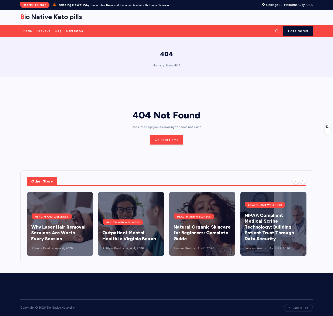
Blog (58, 31)
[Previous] (296, 181)
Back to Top (298, 307)
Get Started (298, 31)
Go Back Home (167, 140)
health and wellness (52, 216)
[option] (60, 224)
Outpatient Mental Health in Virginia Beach (129, 236)
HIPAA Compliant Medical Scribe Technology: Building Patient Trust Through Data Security (269, 227)
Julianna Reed (40, 248)
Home (27, 31)
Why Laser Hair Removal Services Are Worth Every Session (58, 233)
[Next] (303, 181)
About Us (43, 31)
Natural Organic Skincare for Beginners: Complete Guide (202, 233)
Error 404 (173, 65)
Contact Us (74, 31)
